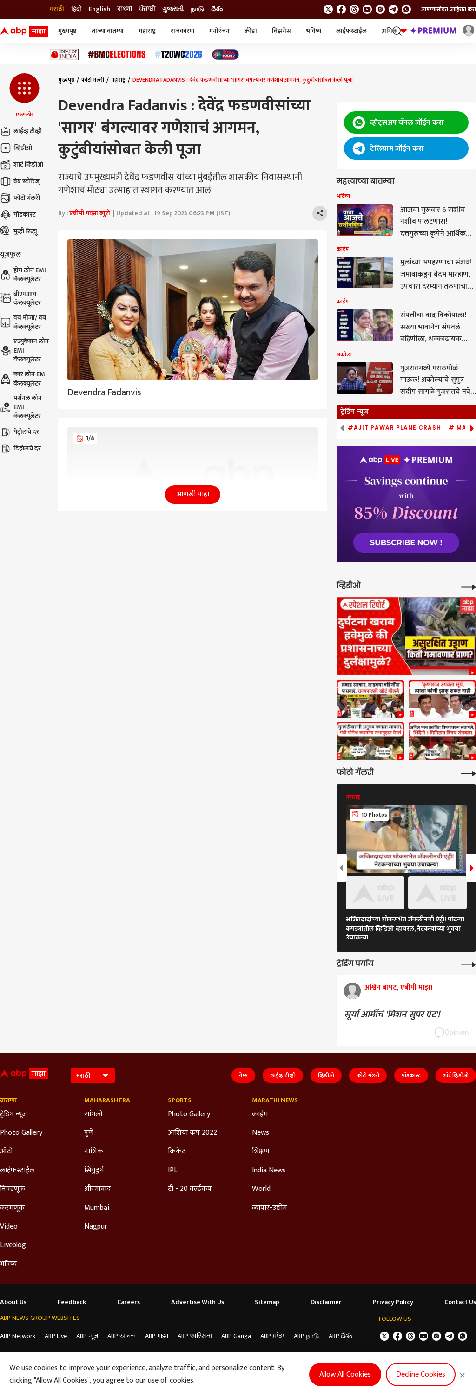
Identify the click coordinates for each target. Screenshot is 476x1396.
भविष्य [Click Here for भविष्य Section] (8, 1264)
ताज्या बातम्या (108, 31)
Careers (128, 1302)
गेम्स (243, 1075)
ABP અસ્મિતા (195, 1336)
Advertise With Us (197, 1302)
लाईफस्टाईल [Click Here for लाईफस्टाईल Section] (17, 1170)
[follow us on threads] (354, 9)
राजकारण (182, 31)
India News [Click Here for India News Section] (269, 1170)
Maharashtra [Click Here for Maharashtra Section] (107, 1100)
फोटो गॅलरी (20, 198)
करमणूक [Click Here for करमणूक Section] (12, 1208)
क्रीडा (251, 31)
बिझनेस (281, 31)
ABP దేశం (340, 1336)
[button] (24, 96)
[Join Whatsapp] (406, 9)
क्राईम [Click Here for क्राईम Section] (260, 1114)
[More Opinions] (468, 963)
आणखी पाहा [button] (192, 494)
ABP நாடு (306, 1336)
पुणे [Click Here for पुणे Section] (88, 1133)
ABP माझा (156, 1336)
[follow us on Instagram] (380, 9)
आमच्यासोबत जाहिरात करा (448, 9)
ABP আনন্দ (121, 1336)
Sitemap (267, 1302)
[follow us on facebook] (341, 9)
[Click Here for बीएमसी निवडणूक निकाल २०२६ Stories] (116, 54)
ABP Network (17, 1336)
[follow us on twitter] (328, 9)
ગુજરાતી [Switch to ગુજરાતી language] (173, 9)
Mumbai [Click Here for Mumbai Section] (96, 1208)
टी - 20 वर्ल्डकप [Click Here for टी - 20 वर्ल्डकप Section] (190, 1189)
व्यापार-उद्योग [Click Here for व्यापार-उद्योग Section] (269, 1208)
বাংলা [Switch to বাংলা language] (124, 9)
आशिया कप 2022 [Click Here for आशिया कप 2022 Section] (192, 1133)
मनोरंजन (219, 31)
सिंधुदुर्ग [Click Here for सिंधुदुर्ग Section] (94, 1170)
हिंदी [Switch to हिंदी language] (76, 9)
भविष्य (313, 31)
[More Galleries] (468, 772)
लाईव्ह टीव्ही (21, 131)
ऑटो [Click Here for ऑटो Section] (6, 1151)
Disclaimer (326, 1302)
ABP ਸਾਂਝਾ (272, 1336)
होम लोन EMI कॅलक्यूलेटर (23, 275)
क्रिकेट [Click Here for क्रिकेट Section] (176, 1151)
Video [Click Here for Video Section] (9, 1227)
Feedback (72, 1302)
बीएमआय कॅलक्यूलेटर (20, 298)
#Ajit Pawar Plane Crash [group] (394, 427)
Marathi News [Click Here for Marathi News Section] (275, 1100)
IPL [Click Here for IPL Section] (173, 1170)
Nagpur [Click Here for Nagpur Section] (95, 1227)
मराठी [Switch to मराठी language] (57, 9)
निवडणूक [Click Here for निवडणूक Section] (12, 1189)
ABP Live (56, 1336)
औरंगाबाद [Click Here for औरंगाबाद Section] (97, 1189)
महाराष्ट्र (147, 31)
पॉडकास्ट (18, 214)
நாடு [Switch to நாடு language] (197, 9)
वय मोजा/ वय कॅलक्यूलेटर (23, 322)
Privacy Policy (393, 1302)
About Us (13, 1302)
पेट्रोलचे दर (19, 431)
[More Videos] (468, 586)
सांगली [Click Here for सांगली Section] (93, 1114)
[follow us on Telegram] (393, 9)
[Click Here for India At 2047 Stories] (225, 54)
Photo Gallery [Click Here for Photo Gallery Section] (21, 1133)
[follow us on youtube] (367, 9)
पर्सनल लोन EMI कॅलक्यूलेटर (21, 407)
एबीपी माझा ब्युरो (89, 213)
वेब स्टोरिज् (20, 181)
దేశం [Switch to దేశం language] (217, 9)
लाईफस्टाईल (351, 31)
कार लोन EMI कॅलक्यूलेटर (23, 379)
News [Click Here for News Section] (260, 1133)
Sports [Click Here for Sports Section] (180, 1100)
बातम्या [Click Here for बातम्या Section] (8, 1100)
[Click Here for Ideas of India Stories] (64, 54)
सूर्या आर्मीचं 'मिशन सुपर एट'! (392, 1015)
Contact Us (460, 1302)
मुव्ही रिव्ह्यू (18, 231)
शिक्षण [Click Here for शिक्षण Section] (260, 1151)
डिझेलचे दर (20, 448)
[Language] (93, 1075)
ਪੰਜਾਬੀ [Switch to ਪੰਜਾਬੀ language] (147, 9)
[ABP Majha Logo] (24, 31)
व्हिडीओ (16, 148)
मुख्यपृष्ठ (67, 31)
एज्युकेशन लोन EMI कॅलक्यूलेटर (24, 350)
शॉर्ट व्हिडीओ (21, 164)
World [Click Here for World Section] (261, 1189)
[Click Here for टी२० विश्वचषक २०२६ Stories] (178, 54)
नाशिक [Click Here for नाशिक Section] (93, 1151)
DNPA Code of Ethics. (95, 1354)
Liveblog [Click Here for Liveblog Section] (13, 1245)
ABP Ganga (236, 1336)
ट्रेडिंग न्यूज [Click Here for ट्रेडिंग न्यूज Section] (13, 1114)
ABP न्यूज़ (87, 1336)
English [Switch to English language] (99, 9)
